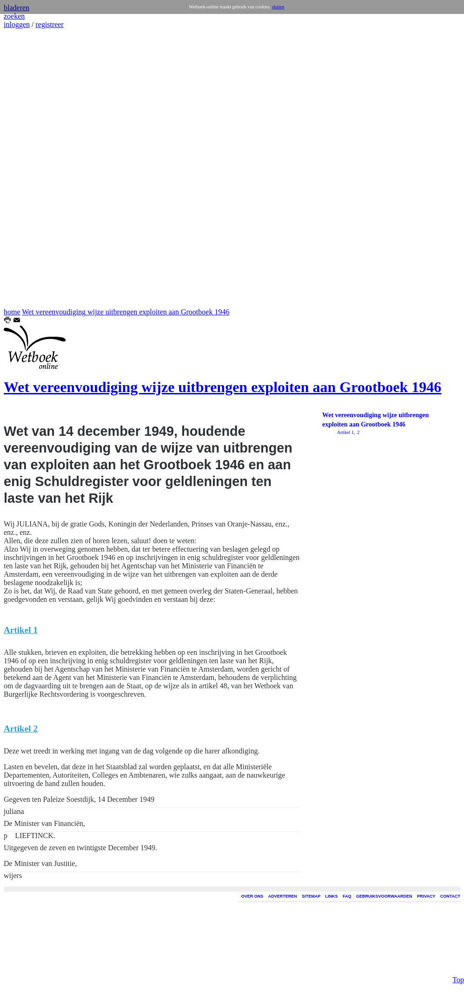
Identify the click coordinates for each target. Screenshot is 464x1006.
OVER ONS (252, 896)
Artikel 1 (345, 432)
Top (458, 941)
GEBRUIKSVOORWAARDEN (384, 896)
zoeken (14, 16)
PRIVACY (426, 896)
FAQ (347, 896)
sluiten (278, 6)
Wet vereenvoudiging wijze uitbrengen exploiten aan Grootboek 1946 (125, 312)
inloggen (17, 24)
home (12, 312)
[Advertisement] (32, 168)
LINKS (331, 896)
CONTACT (450, 896)
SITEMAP (311, 896)
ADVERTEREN (282, 896)
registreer (49, 24)
